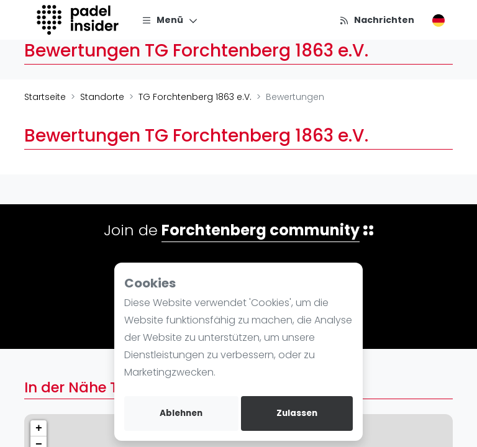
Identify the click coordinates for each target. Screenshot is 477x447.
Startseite (45, 97)
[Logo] (79, 20)
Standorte (102, 97)
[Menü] (170, 19)
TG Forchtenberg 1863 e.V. (195, 97)
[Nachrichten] (377, 19)
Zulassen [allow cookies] (296, 413)
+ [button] (38, 428)
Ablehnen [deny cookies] (181, 413)
